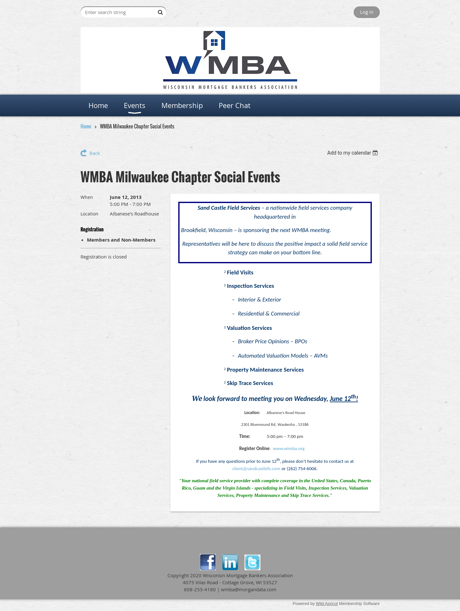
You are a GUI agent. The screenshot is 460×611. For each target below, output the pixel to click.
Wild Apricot (327, 603)
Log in (366, 12)
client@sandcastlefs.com (256, 468)
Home (86, 126)
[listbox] (353, 153)
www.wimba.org (289, 448)
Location (89, 214)
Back (94, 153)
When (87, 197)
